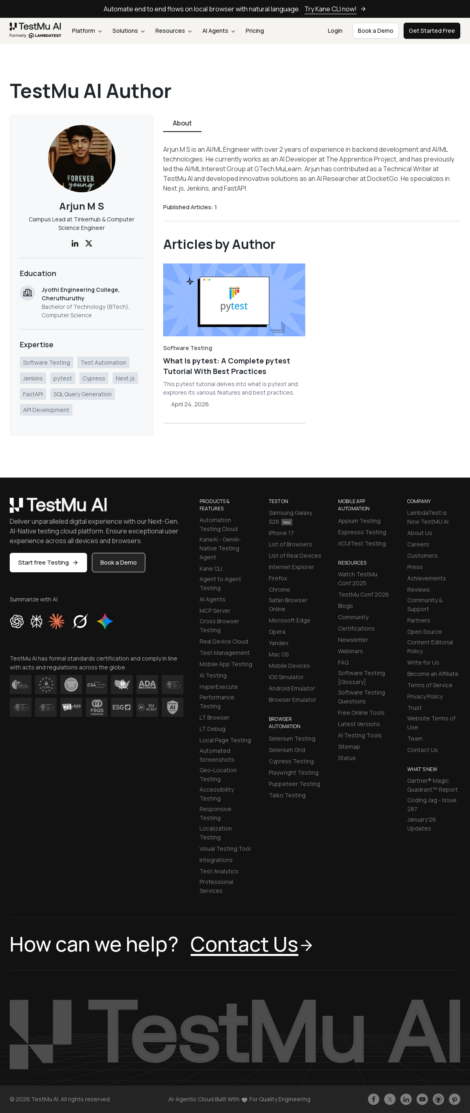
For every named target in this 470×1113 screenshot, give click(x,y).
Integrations (216, 860)
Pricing (255, 30)
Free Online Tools (361, 712)
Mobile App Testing (226, 664)
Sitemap (349, 746)
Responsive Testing (216, 813)
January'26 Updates (421, 824)
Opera (277, 631)
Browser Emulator (292, 699)
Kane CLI (211, 568)
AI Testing (213, 675)
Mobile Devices (289, 665)
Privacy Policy (424, 696)
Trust (414, 708)
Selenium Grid (287, 750)
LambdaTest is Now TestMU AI (428, 517)
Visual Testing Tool (225, 848)
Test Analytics (219, 871)
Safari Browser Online (288, 604)
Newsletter (353, 640)
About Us (419, 533)
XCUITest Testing (362, 543)
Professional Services (216, 886)
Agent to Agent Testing (220, 583)
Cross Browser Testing (219, 625)
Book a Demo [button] (375, 30)
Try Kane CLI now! (335, 8)
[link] (36, 31)
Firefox (278, 578)
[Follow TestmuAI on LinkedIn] (406, 1099)
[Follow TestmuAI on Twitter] (390, 1099)
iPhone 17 (281, 533)
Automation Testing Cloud (219, 524)
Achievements (426, 578)
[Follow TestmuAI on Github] (438, 1099)
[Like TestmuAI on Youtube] (422, 1099)
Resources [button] (173, 30)
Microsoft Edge (289, 620)
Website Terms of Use (431, 722)
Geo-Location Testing (218, 774)
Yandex (278, 643)
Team (415, 738)
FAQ (343, 662)
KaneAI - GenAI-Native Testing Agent (220, 548)
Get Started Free (432, 30)
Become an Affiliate (433, 674)
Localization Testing (216, 832)
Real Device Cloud (224, 641)
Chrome (279, 589)
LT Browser (215, 717)
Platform (87, 30)
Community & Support (424, 604)
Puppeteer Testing (294, 784)
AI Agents (218, 30)
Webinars (350, 651)
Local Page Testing (225, 740)
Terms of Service (430, 685)
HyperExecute (219, 686)
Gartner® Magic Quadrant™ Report (432, 785)
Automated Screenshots (217, 755)
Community (353, 617)
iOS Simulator (286, 677)
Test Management (225, 652)
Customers (422, 555)
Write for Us (423, 662)
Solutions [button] (129, 30)
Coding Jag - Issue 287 (432, 804)
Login (335, 30)
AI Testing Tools (360, 735)
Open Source (424, 631)
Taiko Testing (287, 795)
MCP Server (215, 610)
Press (415, 567)
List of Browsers (290, 544)
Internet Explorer (291, 567)
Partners (418, 620)
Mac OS (279, 654)
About (182, 123)
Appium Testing (359, 521)
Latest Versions (359, 724)
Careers (418, 544)
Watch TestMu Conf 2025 (357, 578)
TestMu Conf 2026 (363, 594)
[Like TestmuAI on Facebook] (373, 1099)
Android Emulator (292, 688)
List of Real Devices (295, 555)
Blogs (345, 606)
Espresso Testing (362, 532)
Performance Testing (217, 701)
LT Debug (212, 729)
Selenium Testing (292, 738)
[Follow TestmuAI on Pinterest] (454, 1099)
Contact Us (422, 750)
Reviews (418, 589)
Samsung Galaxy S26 (290, 517)
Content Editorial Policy (430, 646)
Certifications (356, 628)
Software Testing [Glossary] (361, 677)
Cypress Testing (291, 761)
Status (347, 758)
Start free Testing (48, 562)
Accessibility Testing (217, 794)
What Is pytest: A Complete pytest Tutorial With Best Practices (226, 366)
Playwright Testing (294, 772)
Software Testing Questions (361, 696)
